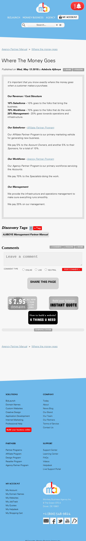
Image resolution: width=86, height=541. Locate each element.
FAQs (45, 457)
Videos (46, 461)
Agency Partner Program (40, 159)
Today (46, 400)
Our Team (47, 416)
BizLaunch (13, 17)
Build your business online (19, 430)
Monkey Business (33, 17)
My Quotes (11, 505)
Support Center (50, 450)
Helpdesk (47, 465)
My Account (70, 17)
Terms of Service (51, 423)
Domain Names (13, 404)
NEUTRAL (52, 270)
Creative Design (13, 412)
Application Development (18, 416)
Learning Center (50, 453)
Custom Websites (14, 408)
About (46, 404)
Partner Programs (14, 450)
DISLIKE (29, 270)
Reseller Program (14, 461)
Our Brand (48, 412)
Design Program (13, 457)
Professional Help (14, 423)
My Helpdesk (12, 509)
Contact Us (48, 427)
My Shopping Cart (14, 513)
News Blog (48, 408)
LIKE (40, 270)
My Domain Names (15, 494)
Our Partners (49, 419)
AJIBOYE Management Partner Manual (25, 234)
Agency (51, 17)
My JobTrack (12, 501)
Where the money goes (45, 49)
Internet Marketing (14, 419)
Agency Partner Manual (14, 49)
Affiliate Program (13, 453)
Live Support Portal (52, 469)
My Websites (12, 497)
